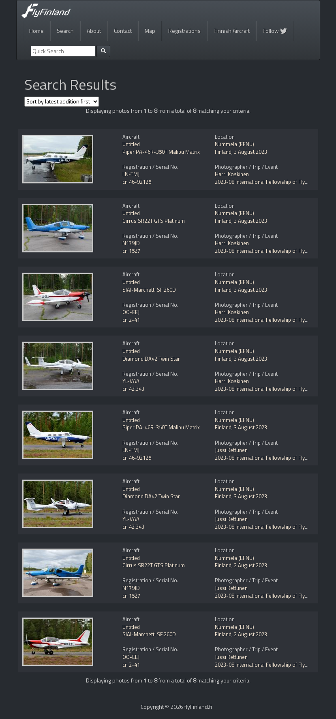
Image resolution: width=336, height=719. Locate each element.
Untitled (131, 144)
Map (150, 30)
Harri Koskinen (232, 174)
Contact (123, 30)
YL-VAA (130, 381)
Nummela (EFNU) (234, 144)
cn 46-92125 (136, 182)
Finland (223, 152)
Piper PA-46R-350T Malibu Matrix (161, 152)
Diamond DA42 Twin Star (151, 359)
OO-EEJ (130, 312)
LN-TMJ (130, 174)
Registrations (184, 30)
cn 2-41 (131, 320)
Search (65, 30)
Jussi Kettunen (231, 450)
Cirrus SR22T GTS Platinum (153, 221)
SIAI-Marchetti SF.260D (149, 290)
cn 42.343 (133, 389)
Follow (275, 30)
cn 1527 (131, 251)
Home (36, 30)
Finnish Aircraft (232, 30)
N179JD (131, 243)
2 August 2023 (250, 565)
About (94, 30)
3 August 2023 (250, 152)
